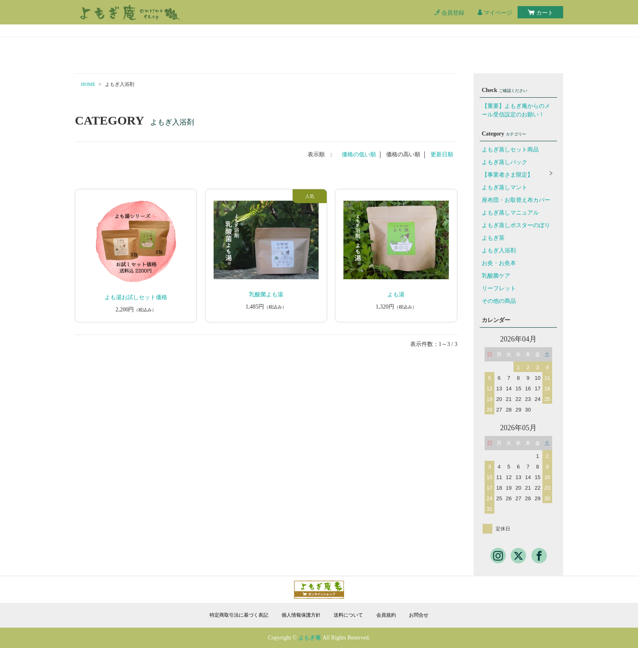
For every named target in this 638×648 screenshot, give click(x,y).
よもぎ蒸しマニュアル (510, 213)
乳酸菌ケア (496, 276)
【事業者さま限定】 (507, 175)
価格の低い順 (359, 154)
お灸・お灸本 (499, 263)
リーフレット (499, 288)
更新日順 (441, 154)
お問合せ (418, 615)
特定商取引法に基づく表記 (239, 615)
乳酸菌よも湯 (266, 294)
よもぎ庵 (309, 638)
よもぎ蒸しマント (504, 187)
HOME (88, 84)
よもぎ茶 (493, 238)
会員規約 (386, 615)
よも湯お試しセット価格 (136, 297)
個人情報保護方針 (301, 615)
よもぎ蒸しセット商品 (510, 150)
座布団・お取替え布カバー (516, 200)
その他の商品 (499, 301)
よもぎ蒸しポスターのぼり (516, 225)
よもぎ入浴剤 (499, 250)
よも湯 (395, 294)
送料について (348, 615)
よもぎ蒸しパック (504, 162)
